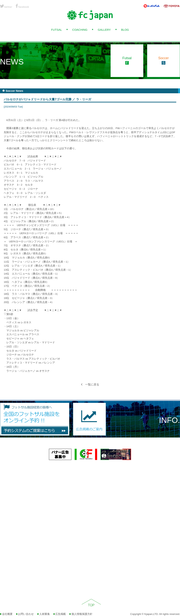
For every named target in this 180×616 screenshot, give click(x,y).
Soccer (163, 60)
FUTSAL (56, 29)
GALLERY (104, 29)
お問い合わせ (25, 614)
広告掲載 (59, 614)
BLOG (125, 29)
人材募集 (43, 614)
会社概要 (6, 614)
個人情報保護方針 (80, 614)
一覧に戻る (90, 384)
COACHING (79, 29)
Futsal (127, 60)
